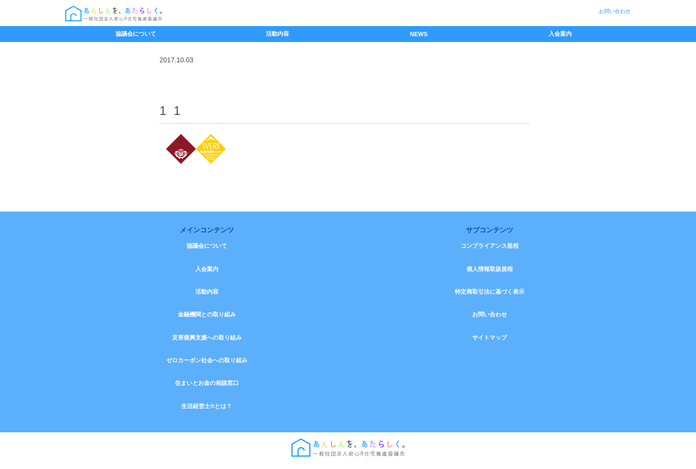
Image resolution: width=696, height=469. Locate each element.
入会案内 (560, 33)
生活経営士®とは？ (206, 412)
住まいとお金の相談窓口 (207, 388)
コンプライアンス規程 (490, 246)
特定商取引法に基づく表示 (489, 293)
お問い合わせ (615, 11)
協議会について (136, 33)
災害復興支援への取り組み (207, 341)
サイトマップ (489, 341)
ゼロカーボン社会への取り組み (206, 364)
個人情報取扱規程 (489, 270)
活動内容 (277, 33)
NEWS (419, 34)
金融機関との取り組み (207, 317)
